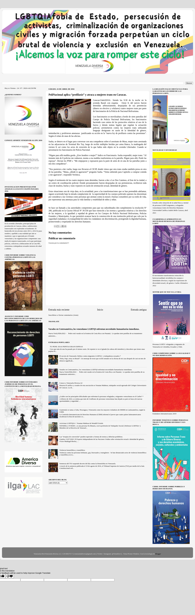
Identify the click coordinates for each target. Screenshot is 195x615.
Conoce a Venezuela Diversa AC (71, 383)
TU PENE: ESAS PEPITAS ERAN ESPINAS (66, 347)
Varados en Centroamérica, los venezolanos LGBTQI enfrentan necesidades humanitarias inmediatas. (93, 329)
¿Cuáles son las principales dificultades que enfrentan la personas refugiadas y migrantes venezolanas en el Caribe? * (101, 396)
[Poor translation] (9, 576)
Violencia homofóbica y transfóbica (72, 450)
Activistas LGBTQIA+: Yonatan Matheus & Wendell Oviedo (81, 423)
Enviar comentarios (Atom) (68, 315)
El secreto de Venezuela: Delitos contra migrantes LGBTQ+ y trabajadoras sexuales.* (90, 356)
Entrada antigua (139, 309)
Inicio (100, 309)
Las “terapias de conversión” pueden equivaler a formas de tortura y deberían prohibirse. (91, 437)
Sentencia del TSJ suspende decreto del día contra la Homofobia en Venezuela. (87, 464)
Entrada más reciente (58, 309)
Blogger (158, 554)
